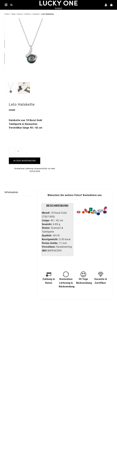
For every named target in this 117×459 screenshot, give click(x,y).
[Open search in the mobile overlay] (11, 5)
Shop (13, 14)
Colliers (27, 14)
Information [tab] (11, 195)
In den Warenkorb (24, 163)
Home (7, 14)
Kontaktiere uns (92, 198)
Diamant (36, 14)
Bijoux (19, 14)
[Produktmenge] (18, 154)
